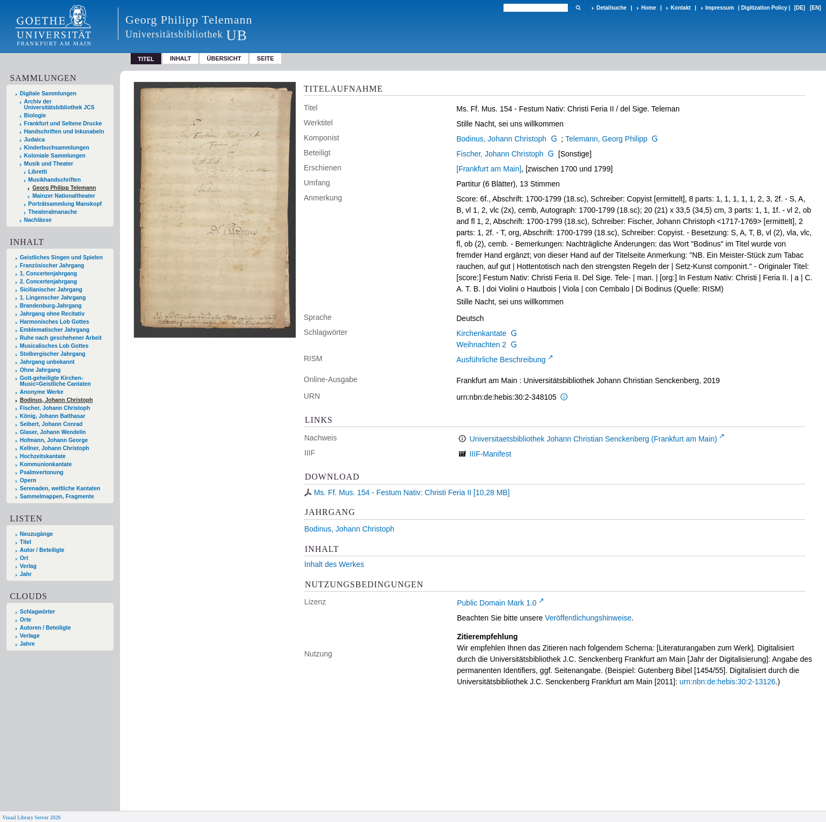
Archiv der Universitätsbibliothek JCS (59, 104)
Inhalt (180, 58)
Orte (25, 620)
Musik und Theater (48, 164)
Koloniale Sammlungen (55, 156)
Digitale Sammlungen (48, 93)
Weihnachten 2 (481, 344)
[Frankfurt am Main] (488, 169)
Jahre (27, 644)
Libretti (37, 172)
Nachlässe (37, 220)
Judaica (34, 140)
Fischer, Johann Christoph (500, 154)
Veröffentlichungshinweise (588, 618)
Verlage (30, 636)
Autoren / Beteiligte (45, 628)
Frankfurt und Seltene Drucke (63, 123)
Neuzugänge (36, 534)
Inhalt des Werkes (334, 564)
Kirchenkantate (481, 333)
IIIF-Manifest (490, 454)
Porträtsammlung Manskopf (65, 204)
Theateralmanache (52, 212)
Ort (24, 558)
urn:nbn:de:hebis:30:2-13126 (728, 681)
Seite (265, 58)
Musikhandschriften (54, 180)
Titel (25, 542)
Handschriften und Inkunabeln (64, 131)
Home (648, 8)
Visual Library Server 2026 (31, 817)
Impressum (719, 8)
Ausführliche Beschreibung (501, 359)
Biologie (35, 115)
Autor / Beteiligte (42, 550)
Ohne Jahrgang (40, 370)
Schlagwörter (37, 612)
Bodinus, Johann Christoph (501, 138)
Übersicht (224, 58)
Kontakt (680, 8)
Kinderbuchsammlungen (56, 148)
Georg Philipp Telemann (64, 188)
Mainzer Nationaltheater (63, 196)
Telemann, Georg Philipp (606, 138)
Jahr (26, 574)
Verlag (28, 566)
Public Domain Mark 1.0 (497, 603)
